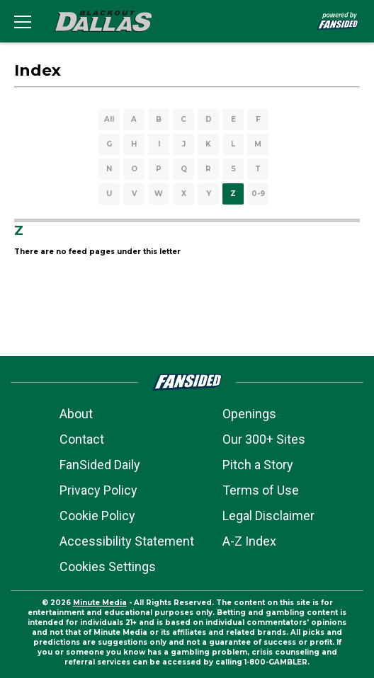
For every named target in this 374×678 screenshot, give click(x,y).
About (76, 413)
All (109, 119)
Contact (82, 439)
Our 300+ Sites (263, 439)
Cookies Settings (108, 566)
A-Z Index (249, 541)
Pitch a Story (257, 464)
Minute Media (100, 602)
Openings (249, 413)
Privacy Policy (98, 490)
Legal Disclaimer (268, 515)
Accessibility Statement (127, 541)
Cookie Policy (97, 515)
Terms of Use (260, 490)
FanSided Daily (100, 464)
